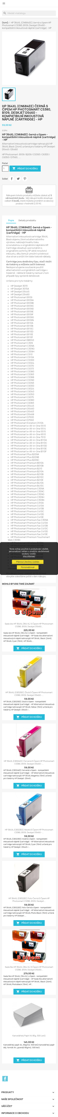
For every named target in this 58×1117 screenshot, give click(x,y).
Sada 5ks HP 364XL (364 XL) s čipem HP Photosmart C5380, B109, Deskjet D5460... (29, 968)
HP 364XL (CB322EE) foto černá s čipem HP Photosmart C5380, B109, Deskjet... (29, 899)
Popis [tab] (11, 220)
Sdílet (11, 178)
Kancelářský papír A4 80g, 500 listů (29, 1035)
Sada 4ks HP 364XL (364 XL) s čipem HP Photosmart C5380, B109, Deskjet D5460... (29, 625)
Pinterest (25, 178)
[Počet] (5, 169)
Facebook (5, 1078)
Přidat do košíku (25, 168)
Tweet (18, 178)
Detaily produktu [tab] (27, 220)
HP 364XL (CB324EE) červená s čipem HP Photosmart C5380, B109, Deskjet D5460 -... (29, 762)
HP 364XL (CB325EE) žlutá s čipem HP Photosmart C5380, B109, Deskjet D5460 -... (29, 693)
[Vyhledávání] (29, 13)
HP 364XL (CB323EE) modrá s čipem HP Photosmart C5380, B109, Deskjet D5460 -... (29, 831)
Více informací (29, 556)
